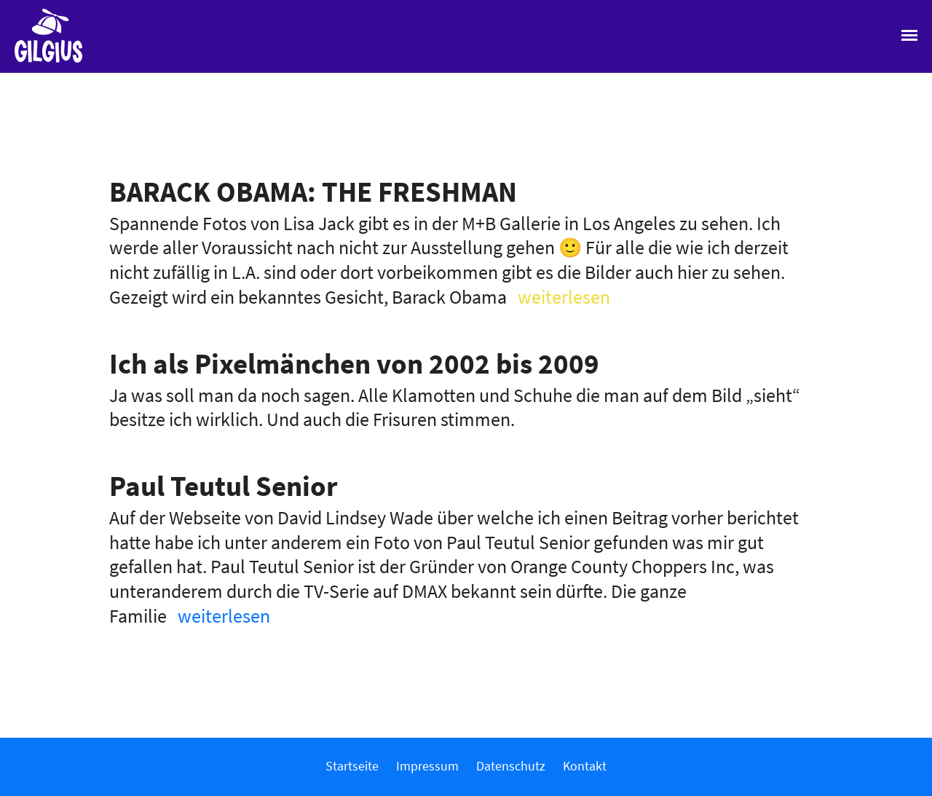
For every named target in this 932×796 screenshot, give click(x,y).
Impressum (427, 765)
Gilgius (41, 61)
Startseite (352, 765)
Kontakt (585, 765)
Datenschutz (510, 765)
